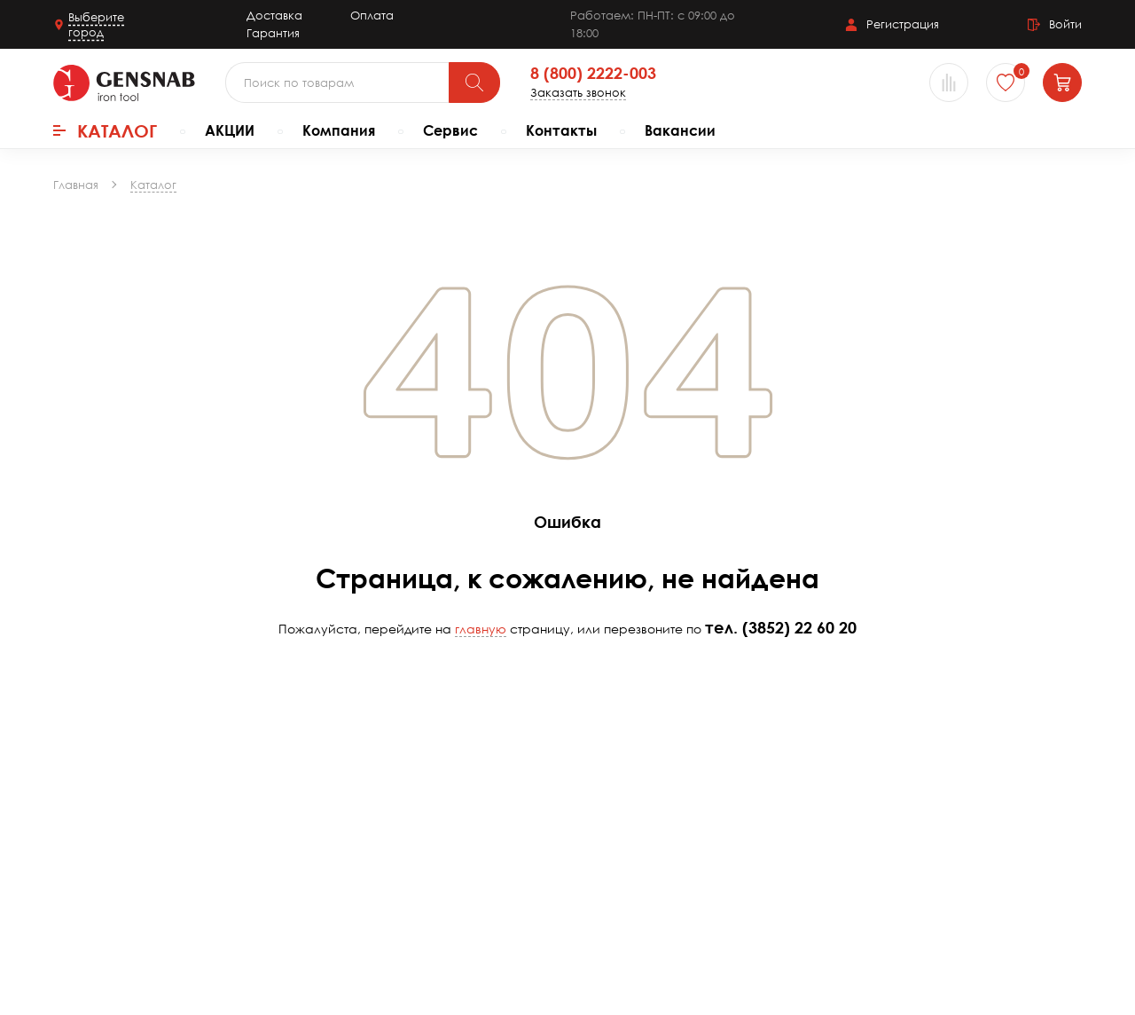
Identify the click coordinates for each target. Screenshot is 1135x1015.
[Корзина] (1062, 82)
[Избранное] (1005, 82)
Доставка (274, 15)
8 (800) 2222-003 (593, 74)
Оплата (372, 15)
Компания (338, 130)
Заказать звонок (578, 92)
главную (480, 628)
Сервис (450, 130)
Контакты (561, 130)
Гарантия (273, 33)
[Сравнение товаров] (948, 82)
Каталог (105, 130)
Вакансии (680, 130)
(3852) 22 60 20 (799, 627)
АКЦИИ (229, 130)
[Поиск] (474, 82)
